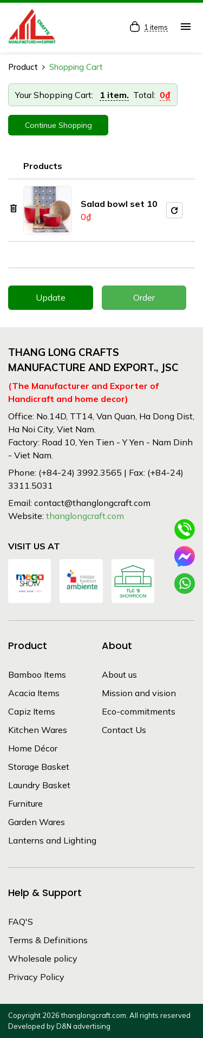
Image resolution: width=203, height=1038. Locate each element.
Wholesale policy (42, 958)
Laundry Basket (39, 785)
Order (144, 297)
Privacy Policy (36, 976)
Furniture (25, 803)
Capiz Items (31, 711)
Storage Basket (38, 766)
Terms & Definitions (48, 940)
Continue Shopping (58, 125)
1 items (156, 27)
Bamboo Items (37, 674)
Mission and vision (139, 692)
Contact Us (124, 729)
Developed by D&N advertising (59, 1026)
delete (13, 208)
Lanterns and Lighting (52, 840)
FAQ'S (20, 921)
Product (23, 67)
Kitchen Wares (37, 729)
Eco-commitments (138, 711)
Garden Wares (36, 821)
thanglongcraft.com (85, 515)
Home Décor (32, 748)
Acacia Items (34, 692)
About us (119, 674)
